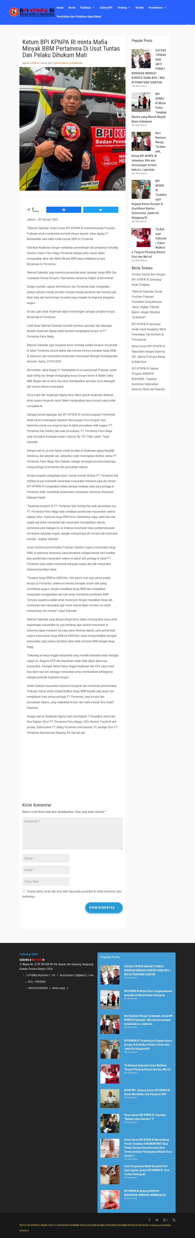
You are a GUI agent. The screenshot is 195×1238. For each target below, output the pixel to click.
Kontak (140, 7)
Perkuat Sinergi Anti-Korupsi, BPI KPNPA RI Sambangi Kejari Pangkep (149, 279)
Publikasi (85, 7)
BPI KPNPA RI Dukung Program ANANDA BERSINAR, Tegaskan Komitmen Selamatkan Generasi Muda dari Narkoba (148, 379)
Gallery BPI (106, 7)
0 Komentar (76, 63)
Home (60, 7)
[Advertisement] (72, 770)
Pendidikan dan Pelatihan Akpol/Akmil (79, 16)
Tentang (122, 7)
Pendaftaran (156, 7)
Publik (65, 63)
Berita (72, 7)
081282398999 (38, 988)
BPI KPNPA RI (33, 63)
